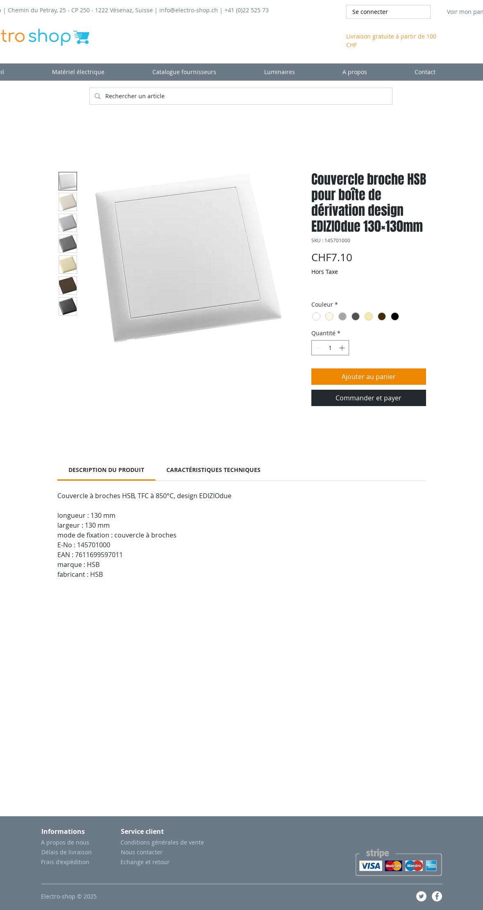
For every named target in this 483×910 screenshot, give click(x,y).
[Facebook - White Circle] (437, 896)
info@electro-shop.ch (188, 10)
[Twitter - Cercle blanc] (421, 896)
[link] (106, 470)
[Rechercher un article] (240, 96)
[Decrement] (318, 348)
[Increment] (343, 348)
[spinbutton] (330, 348)
